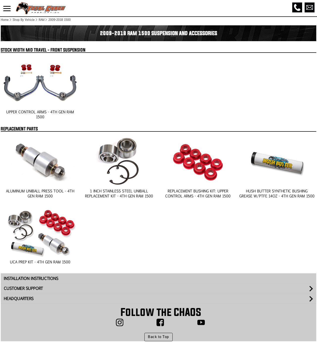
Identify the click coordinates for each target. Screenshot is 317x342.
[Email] (310, 7)
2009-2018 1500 (59, 20)
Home (4, 20)
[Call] (297, 7)
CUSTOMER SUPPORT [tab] (23, 288)
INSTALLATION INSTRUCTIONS (31, 278)
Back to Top (158, 337)
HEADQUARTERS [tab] (18, 298)
